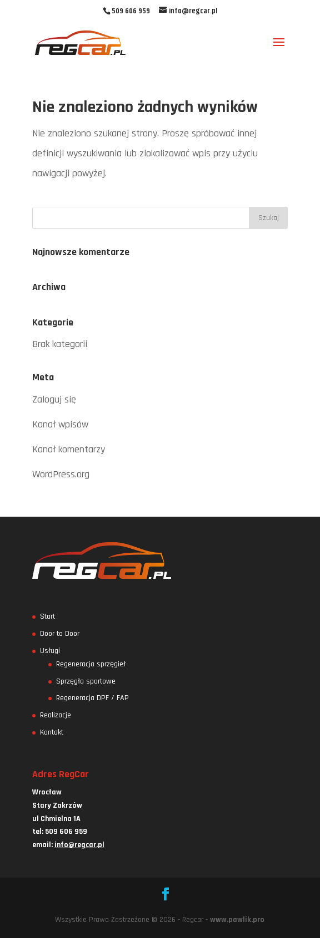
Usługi (50, 651)
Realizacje (55, 715)
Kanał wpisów (60, 424)
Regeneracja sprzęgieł (91, 664)
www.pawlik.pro (237, 920)
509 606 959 (131, 11)
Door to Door (59, 634)
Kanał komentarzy (68, 449)
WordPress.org (60, 474)
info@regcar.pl (79, 845)
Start (47, 616)
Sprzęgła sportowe (86, 681)
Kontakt (51, 732)
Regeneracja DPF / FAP (92, 698)
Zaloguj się (54, 399)
